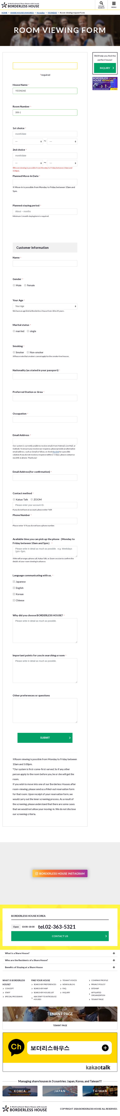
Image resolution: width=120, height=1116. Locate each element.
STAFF (7, 992)
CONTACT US (60, 936)
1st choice (19, 128)
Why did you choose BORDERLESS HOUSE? (39, 615)
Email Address (22, 435)
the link (56, 452)
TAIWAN (100, 1091)
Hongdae (42, 13)
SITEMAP (95, 988)
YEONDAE (53, 13)
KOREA (20, 1091)
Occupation (20, 413)
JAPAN (60, 1091)
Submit (55, 737)
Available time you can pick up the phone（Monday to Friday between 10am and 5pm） (44, 541)
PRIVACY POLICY (98, 984)
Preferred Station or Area (28, 391)
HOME (5, 13)
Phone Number (22, 514)
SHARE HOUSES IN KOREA (23, 13)
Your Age (19, 300)
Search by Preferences (45, 984)
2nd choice (20, 149)
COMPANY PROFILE (99, 980)
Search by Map (41, 988)
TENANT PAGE (97, 999)
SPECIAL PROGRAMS (13, 996)
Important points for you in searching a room (39, 655)
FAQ (64, 988)
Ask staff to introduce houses (45, 997)
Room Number (22, 106)
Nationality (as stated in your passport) (36, 370)
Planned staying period (27, 205)
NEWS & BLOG (68, 984)
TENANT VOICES (69, 980)
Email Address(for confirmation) (32, 471)
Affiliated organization (98, 993)
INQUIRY (105, 67)
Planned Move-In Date (26, 175)
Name (17, 257)
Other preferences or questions (31, 695)
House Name (21, 84)
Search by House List (44, 992)
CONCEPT (9, 988)
